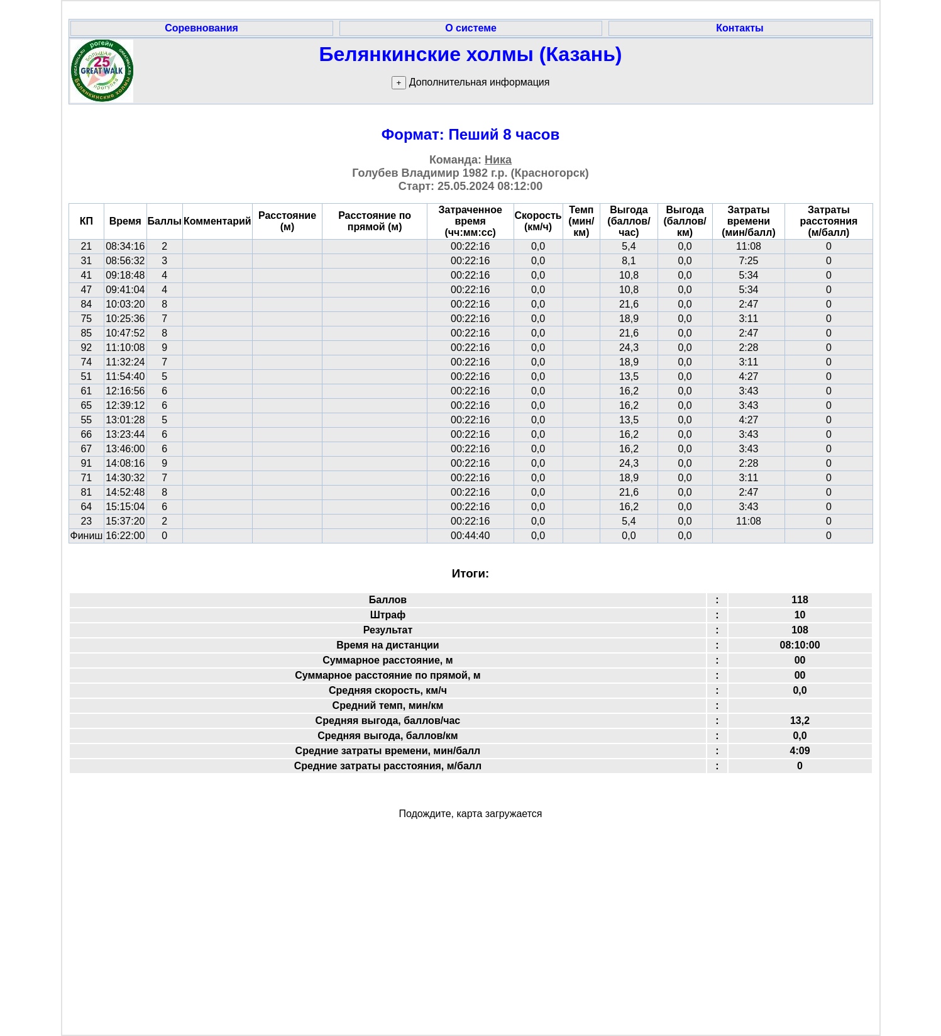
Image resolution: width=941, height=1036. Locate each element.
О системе (471, 28)
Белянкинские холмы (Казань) (470, 54)
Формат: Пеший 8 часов (471, 134)
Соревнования (201, 28)
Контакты (739, 28)
